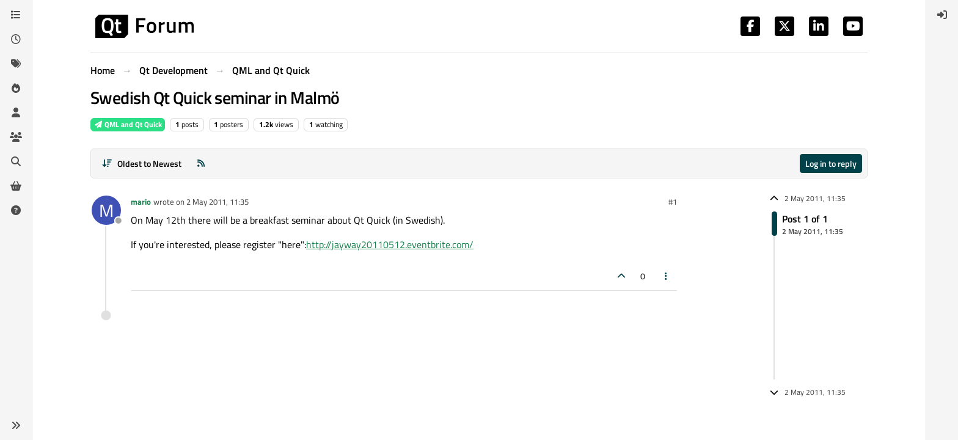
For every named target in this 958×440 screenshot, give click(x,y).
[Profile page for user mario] (106, 210)
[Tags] (16, 63)
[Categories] (16, 14)
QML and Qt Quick (127, 124)
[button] (16, 425)
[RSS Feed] (201, 163)
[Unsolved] (16, 210)
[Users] (16, 112)
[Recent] (16, 39)
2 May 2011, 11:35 (217, 202)
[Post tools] (667, 275)
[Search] (16, 161)
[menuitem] (942, 14)
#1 (672, 202)
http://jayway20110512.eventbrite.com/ (390, 244)
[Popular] (16, 88)
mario (141, 202)
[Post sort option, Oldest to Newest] (141, 163)
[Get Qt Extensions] (16, 186)
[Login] (942, 14)
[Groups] (16, 137)
